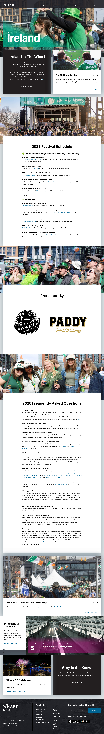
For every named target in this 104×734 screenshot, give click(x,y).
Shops (44, 6)
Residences (66, 2)
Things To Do (42, 2)
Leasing (86, 2)
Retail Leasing (55, 709)
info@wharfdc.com (48, 542)
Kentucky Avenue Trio (29, 221)
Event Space (54, 2)
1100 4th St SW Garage (52, 477)
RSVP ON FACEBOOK (27, 86)
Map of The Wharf (41, 720)
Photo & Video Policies (55, 724)
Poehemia (36, 168)
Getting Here (39, 717)
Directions (97, 6)
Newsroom (39, 714)
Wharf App (56, 729)
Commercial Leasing (56, 719)
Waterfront (78, 6)
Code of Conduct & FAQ (42, 722)
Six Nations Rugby (27, 205)
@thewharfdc (42, 607)
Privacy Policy (6, 725)
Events (60, 6)
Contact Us (97, 2)
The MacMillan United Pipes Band (32, 159)
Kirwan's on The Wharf (29, 444)
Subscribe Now (77, 682)
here (43, 79)
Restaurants (26, 6)
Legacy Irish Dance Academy (61, 212)
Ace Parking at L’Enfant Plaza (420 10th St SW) (58, 475)
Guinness (63, 446)
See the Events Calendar (15, 691)
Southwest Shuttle (61, 484)
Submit (94, 711)
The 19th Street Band (28, 175)
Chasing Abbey (41, 191)
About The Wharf (28, 2)
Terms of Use (15, 725)
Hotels (77, 2)
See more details (10, 643)
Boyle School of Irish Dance (54, 235)
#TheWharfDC (58, 607)
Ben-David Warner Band (52, 182)
